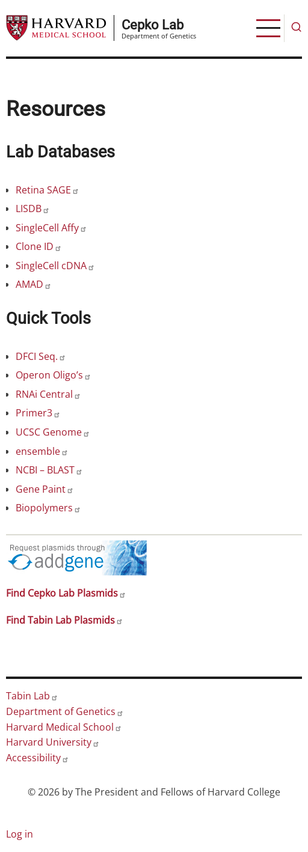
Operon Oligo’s (53, 375)
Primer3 (38, 412)
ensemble (42, 451)
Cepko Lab (152, 24)
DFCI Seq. (41, 356)
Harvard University (53, 742)
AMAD (34, 284)
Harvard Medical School (64, 727)
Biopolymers (48, 507)
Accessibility (37, 757)
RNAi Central (48, 394)
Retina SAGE (47, 189)
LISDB (33, 208)
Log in (19, 834)
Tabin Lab (32, 695)
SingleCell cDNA (55, 265)
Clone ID (39, 246)
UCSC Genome (53, 432)
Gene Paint (45, 489)
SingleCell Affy (51, 227)
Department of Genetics (65, 711)
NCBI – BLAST (49, 469)
